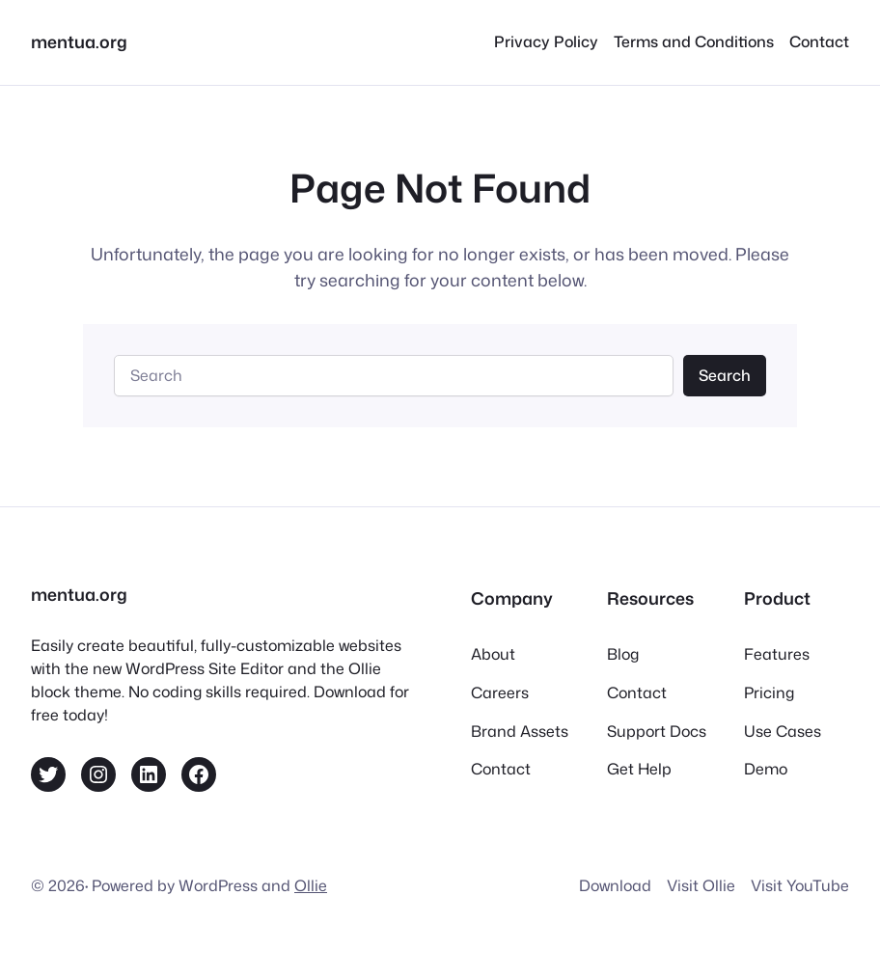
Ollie (310, 885)
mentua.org (79, 42)
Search (725, 375)
